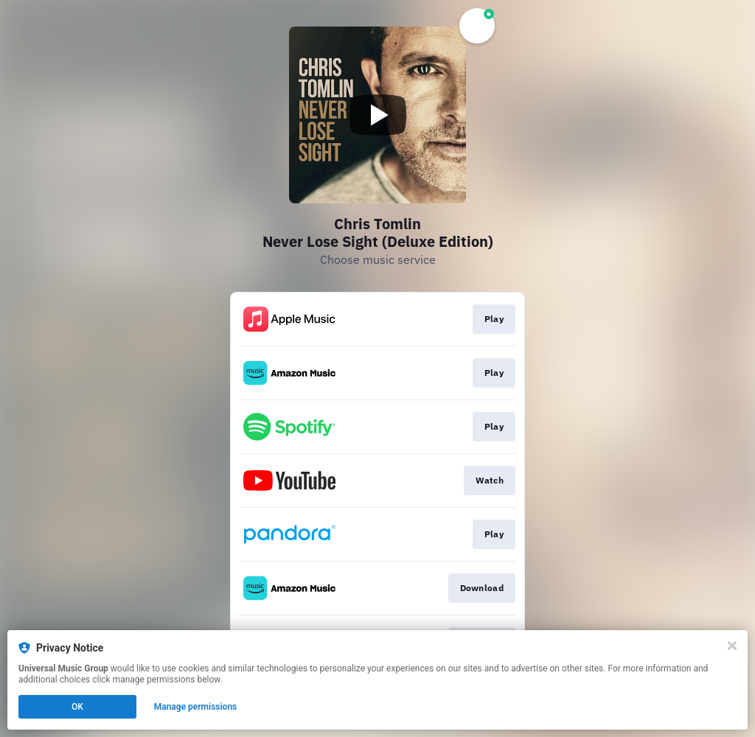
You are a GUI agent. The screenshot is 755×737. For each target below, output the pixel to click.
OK (77, 707)
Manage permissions (195, 707)
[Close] (732, 645)
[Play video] (377, 115)
